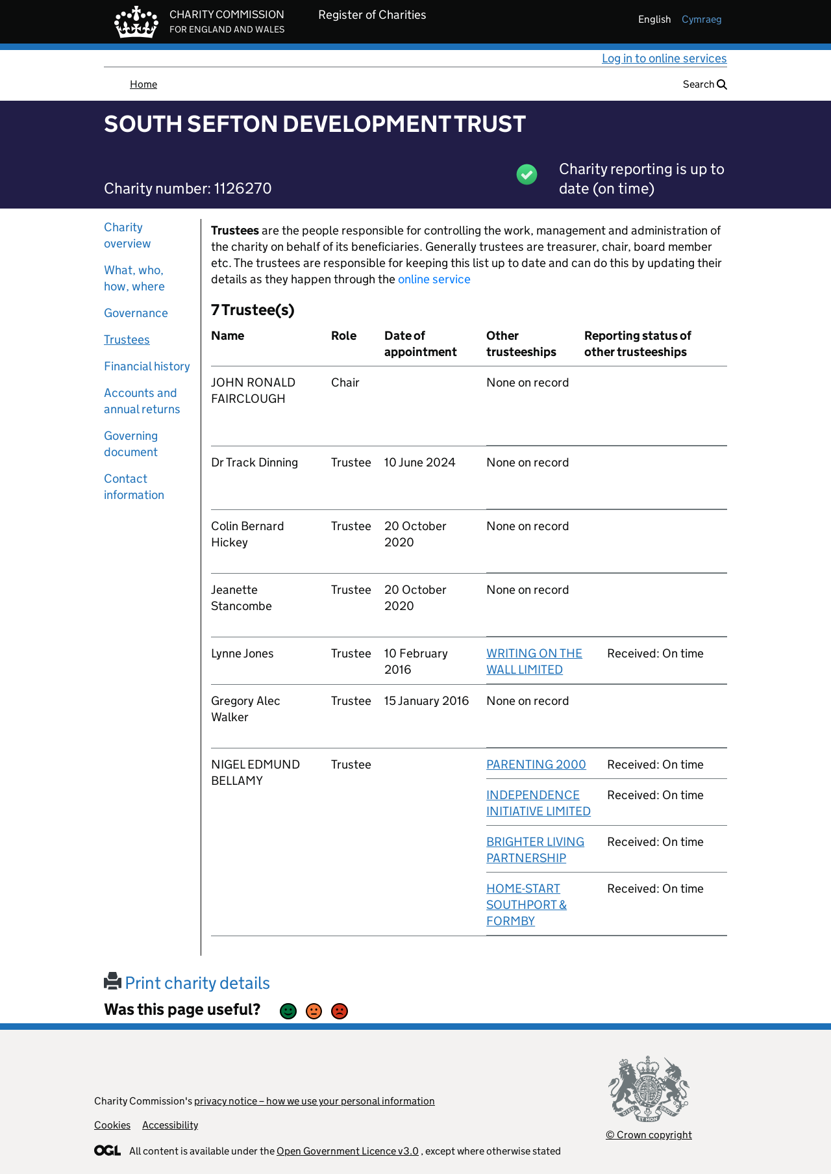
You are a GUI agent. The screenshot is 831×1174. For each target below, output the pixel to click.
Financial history (147, 366)
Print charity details (187, 982)
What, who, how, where (134, 278)
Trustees (127, 339)
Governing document (131, 443)
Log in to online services (664, 58)
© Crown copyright (649, 1135)
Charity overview (127, 235)
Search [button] (705, 84)
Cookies (112, 1125)
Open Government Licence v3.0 (348, 1151)
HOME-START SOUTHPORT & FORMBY (526, 904)
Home (143, 84)
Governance (136, 312)
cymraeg (702, 19)
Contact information (134, 486)
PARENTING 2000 (536, 764)
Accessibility (170, 1125)
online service (434, 279)
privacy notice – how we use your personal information (314, 1101)
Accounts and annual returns (142, 400)
